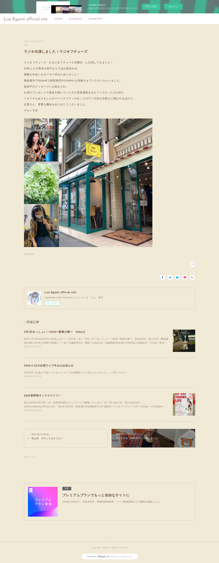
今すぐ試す (151, 6)
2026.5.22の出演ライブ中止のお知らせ (48, 365)
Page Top (109, 537)
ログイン (173, 6)
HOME (58, 19)
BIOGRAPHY (96, 19)
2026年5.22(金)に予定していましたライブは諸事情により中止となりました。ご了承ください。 (76, 372)
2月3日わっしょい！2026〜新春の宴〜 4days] (54, 331)
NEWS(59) (29, 254)
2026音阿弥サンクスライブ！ (42, 395)
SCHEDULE (75, 19)
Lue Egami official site (26, 19)
